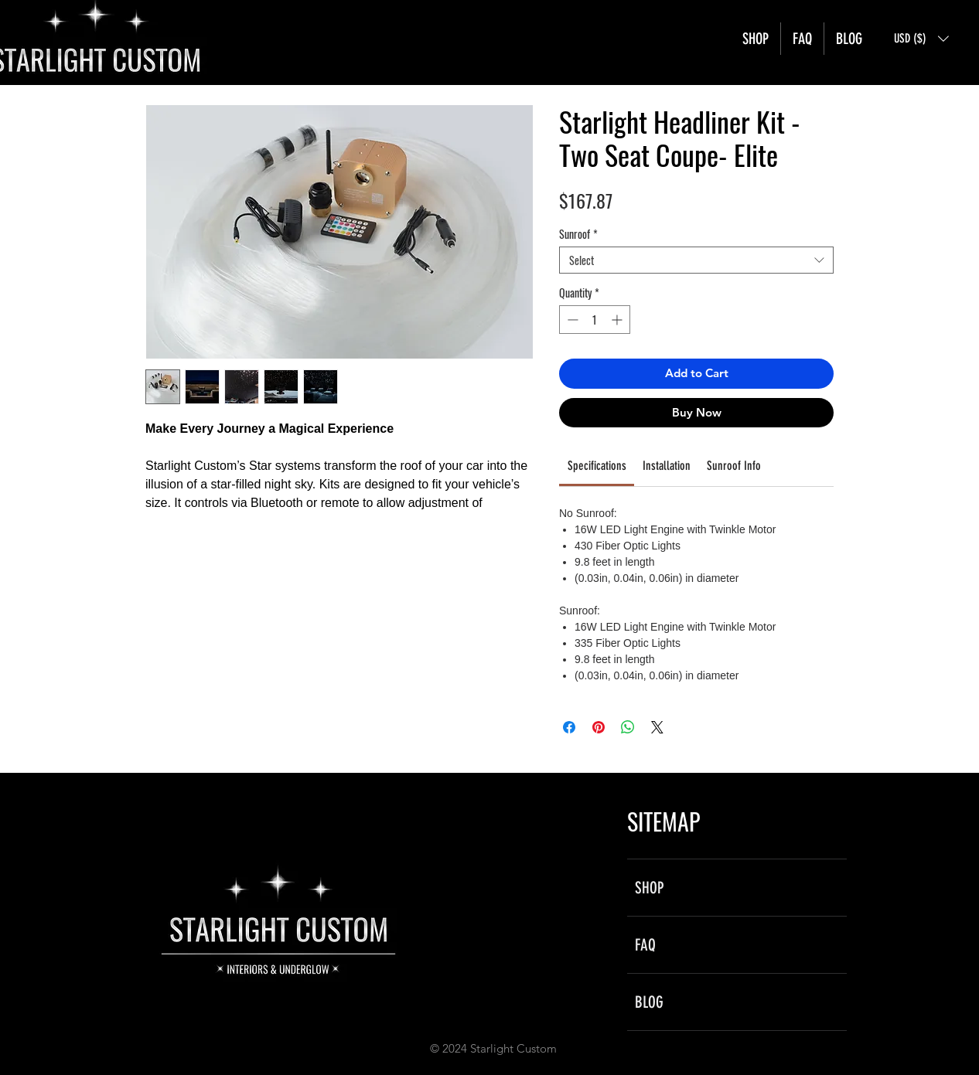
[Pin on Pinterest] (598, 727)
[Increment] (618, 319)
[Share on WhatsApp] (628, 727)
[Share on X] (657, 727)
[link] (597, 465)
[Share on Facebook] (569, 727)
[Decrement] (571, 319)
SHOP (649, 887)
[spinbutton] (595, 319)
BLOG (649, 1002)
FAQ (645, 944)
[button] (921, 38)
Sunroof (578, 233)
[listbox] (921, 38)
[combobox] (696, 260)
